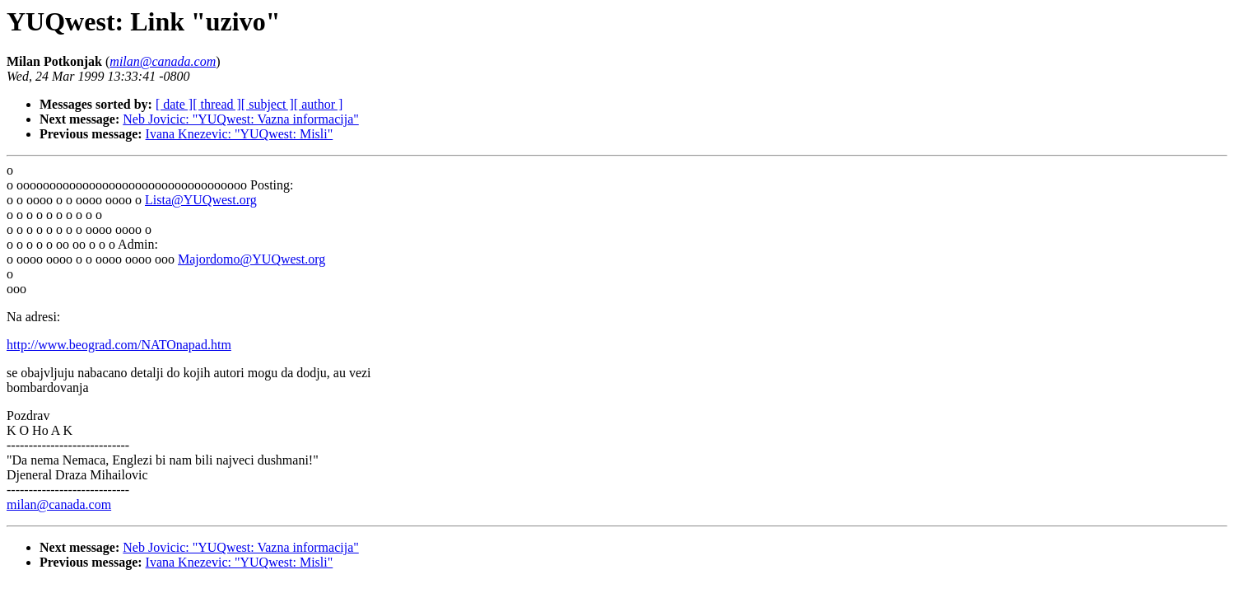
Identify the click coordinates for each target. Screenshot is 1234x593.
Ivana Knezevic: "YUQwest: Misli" (239, 134)
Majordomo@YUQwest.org (251, 259)
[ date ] (174, 104)
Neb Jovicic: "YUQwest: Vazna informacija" (240, 119)
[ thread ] (217, 104)
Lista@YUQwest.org (201, 200)
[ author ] (318, 104)
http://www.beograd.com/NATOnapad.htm (119, 345)
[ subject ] (267, 104)
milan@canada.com (59, 504)
